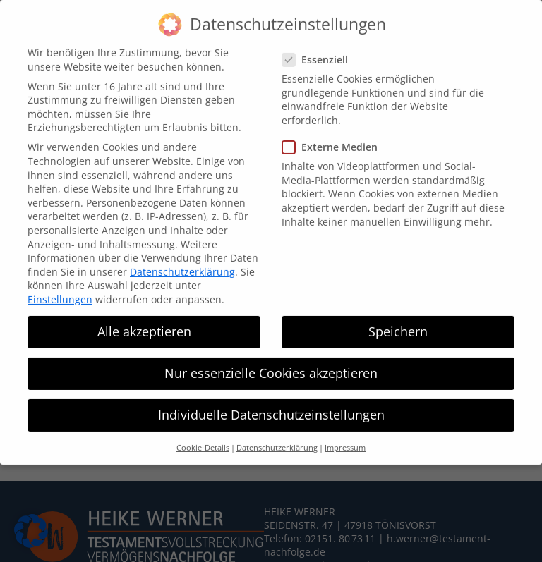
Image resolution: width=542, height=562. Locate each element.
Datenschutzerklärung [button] (277, 432)
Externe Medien (336, 131)
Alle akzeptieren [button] (144, 315)
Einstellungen (60, 283)
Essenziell (321, 43)
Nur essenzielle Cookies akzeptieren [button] (271, 357)
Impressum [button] (345, 432)
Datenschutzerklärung (182, 255)
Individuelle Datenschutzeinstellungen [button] (271, 399)
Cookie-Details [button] (202, 432)
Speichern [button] (398, 315)
